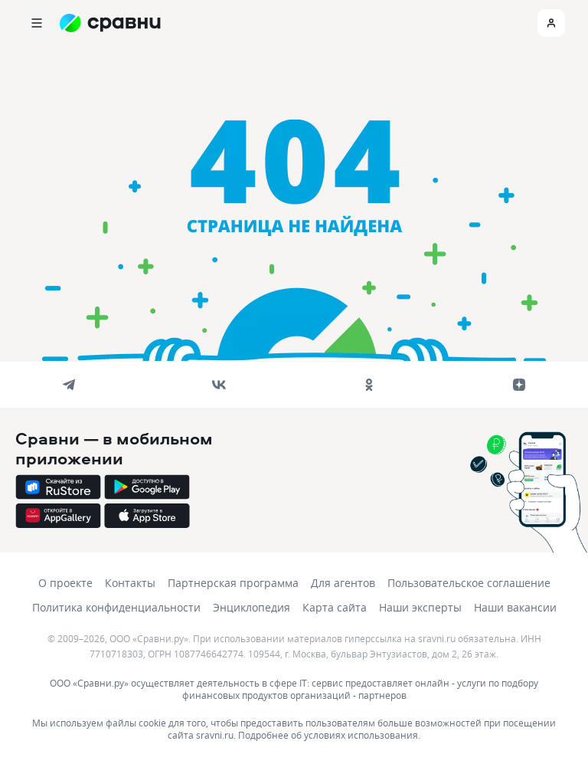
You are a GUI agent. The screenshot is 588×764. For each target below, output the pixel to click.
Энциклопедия (251, 607)
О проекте (65, 582)
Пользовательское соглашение (468, 582)
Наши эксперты (420, 607)
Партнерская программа (233, 582)
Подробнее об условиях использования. (329, 735)
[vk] (219, 384)
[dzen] (519, 384)
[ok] (369, 384)
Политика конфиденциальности (116, 607)
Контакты (130, 582)
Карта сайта (334, 607)
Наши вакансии (515, 607)
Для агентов (343, 582)
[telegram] (69, 384)
